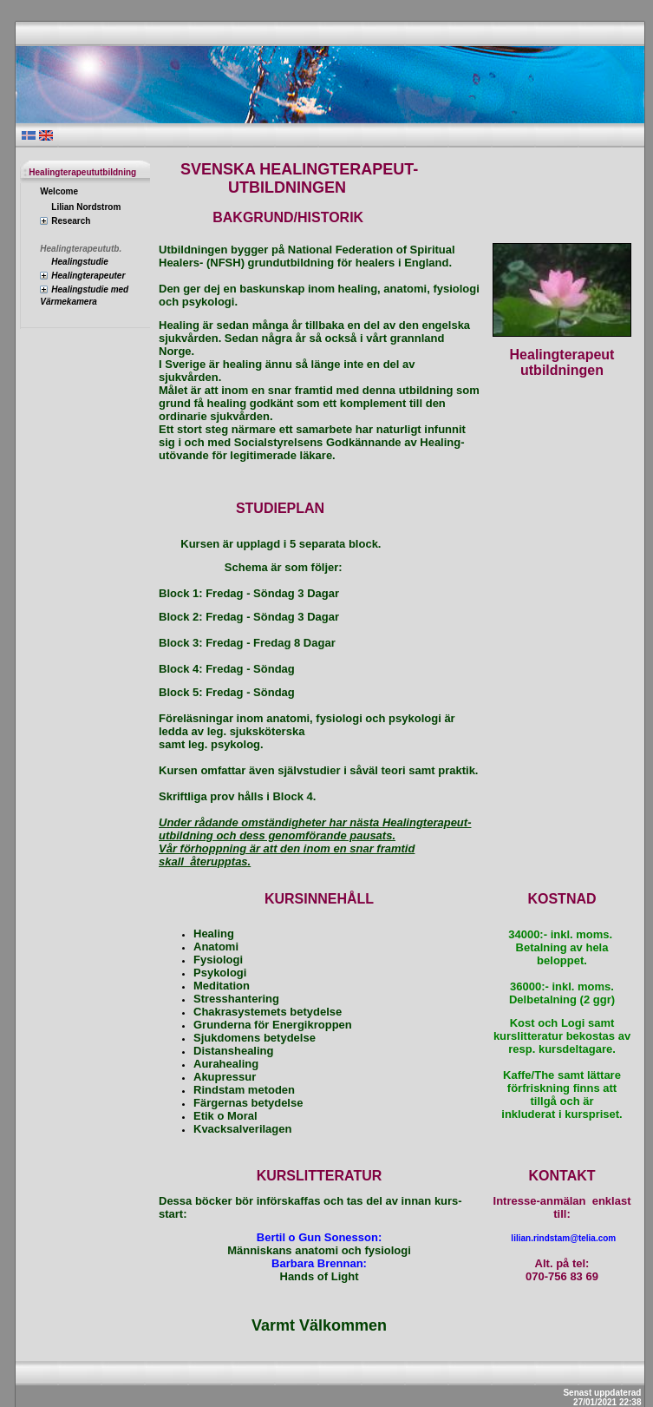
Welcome (59, 191)
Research (70, 221)
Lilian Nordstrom (86, 207)
